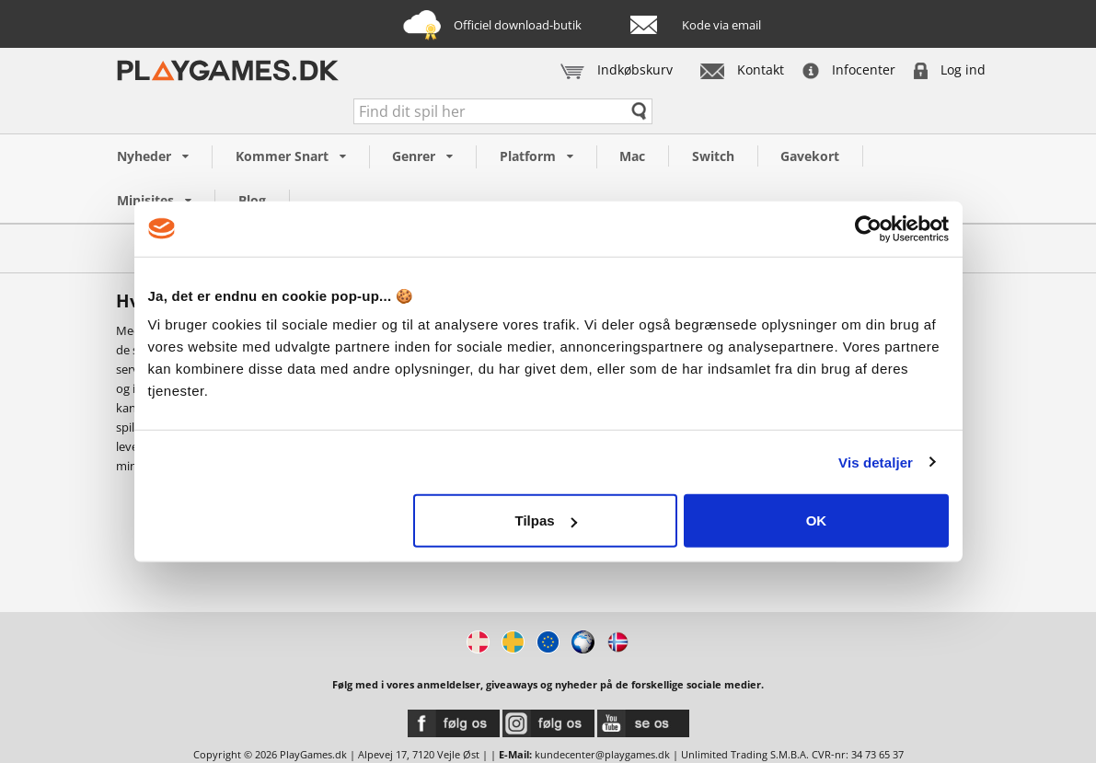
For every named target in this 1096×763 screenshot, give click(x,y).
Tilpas (546, 520)
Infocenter (848, 69)
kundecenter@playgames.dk (602, 754)
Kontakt (742, 69)
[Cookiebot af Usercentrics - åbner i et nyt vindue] (868, 228)
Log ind (950, 69)
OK (816, 520)
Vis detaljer (875, 461)
